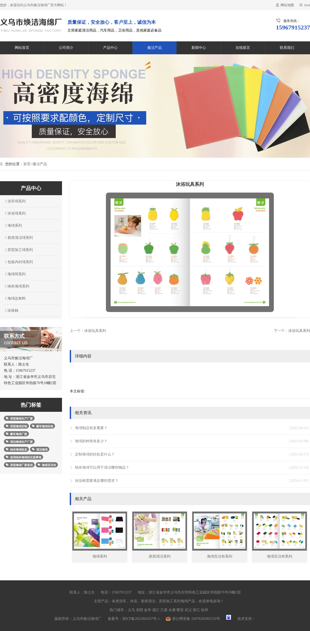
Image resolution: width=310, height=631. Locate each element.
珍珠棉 (11, 311)
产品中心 (110, 48)
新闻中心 (198, 48)
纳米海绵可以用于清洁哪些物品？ (192, 467)
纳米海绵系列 (16, 286)
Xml (307, 5)
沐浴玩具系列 (95, 331)
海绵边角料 (15, 298)
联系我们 (287, 48)
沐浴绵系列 (15, 213)
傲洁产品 (154, 48)
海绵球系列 (15, 274)
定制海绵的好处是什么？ (192, 454)
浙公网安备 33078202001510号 (196, 619)
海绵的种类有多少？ (192, 441)
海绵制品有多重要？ (192, 428)
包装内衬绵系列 (18, 262)
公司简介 (66, 48)
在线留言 (243, 48)
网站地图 (287, 5)
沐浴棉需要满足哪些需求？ (192, 480)
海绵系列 (13, 225)
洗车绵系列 (15, 201)
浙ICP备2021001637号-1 (141, 619)
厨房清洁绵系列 (18, 238)
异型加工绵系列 (18, 250)
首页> (28, 164)
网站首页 (22, 48)
